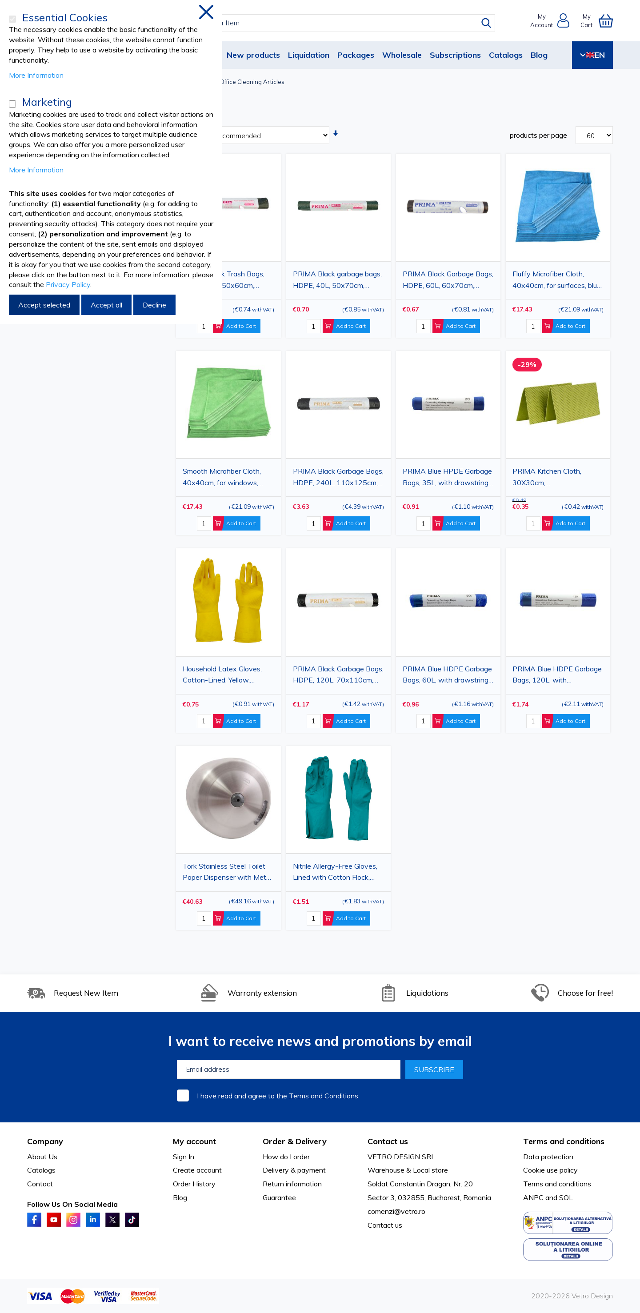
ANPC (533, 1197)
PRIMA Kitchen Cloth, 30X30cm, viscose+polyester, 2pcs (550, 478)
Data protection (548, 1156)
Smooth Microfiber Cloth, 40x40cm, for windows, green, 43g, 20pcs (222, 478)
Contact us (385, 1225)
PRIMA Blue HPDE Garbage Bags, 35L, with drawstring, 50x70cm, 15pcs (447, 478)
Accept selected (44, 304)
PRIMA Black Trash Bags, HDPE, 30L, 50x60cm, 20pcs (223, 280)
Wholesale (402, 55)
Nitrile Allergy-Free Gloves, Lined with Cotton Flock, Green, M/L (335, 873)
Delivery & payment (294, 1169)
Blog (539, 55)
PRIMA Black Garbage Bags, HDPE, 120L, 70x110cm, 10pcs (338, 675)
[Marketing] (12, 104)
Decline (154, 304)
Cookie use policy (550, 1169)
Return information (292, 1183)
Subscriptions (455, 55)
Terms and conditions (557, 1183)
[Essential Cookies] (12, 19)
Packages (355, 55)
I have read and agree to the (277, 1095)
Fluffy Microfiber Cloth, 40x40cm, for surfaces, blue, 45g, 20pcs (557, 280)
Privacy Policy (68, 284)
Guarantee (279, 1197)
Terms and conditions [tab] (563, 1141)
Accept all (106, 304)
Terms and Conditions (323, 1095)
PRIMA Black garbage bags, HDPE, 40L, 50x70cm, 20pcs (337, 280)
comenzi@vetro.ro (396, 1211)
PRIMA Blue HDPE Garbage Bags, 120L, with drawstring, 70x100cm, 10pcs (557, 675)
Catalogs (506, 55)
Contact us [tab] (388, 1141)
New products (253, 55)
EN (592, 55)
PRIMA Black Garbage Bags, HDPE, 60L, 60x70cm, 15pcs (448, 280)
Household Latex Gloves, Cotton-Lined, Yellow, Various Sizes (222, 675)
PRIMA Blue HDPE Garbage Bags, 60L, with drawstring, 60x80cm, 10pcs (447, 675)
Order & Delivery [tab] (295, 1141)
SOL (566, 1197)
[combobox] (328, 23)
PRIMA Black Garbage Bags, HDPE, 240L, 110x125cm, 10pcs (338, 478)
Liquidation (308, 55)
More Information (36, 75)
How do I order (286, 1156)
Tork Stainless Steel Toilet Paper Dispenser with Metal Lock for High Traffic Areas (227, 873)
